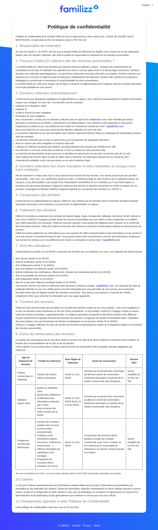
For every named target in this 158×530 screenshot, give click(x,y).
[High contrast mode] (136, 5)
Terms (97, 525)
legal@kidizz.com (115, 126)
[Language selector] (148, 5)
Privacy (87, 525)
